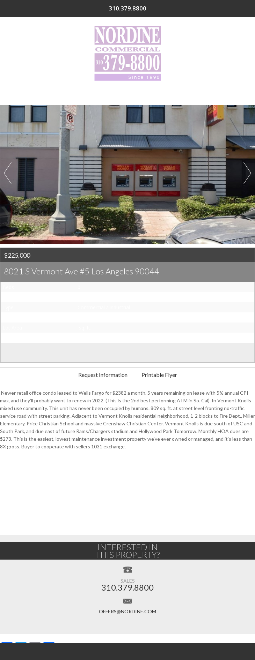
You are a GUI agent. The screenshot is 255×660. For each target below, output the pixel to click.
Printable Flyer (159, 374)
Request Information (103, 374)
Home (38, 94)
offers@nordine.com (127, 611)
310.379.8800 (222, 8)
